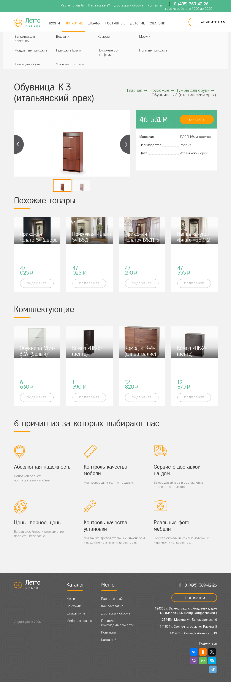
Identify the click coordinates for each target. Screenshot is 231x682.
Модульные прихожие (31, 50)
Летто (33, 22)
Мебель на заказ (79, 621)
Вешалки (62, 37)
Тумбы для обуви (27, 64)
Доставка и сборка (128, 5)
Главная (137, 90)
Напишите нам (194, 598)
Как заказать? (99, 5)
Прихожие (74, 23)
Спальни (158, 23)
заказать (196, 119)
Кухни (54, 23)
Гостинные (115, 23)
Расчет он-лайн (72, 5)
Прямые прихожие (153, 50)
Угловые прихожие (70, 64)
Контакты (154, 5)
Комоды (104, 37)
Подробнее (37, 283)
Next (125, 144)
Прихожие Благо (68, 50)
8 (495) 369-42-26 (191, 4)
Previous (19, 144)
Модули (144, 37)
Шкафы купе (75, 613)
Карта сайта (110, 640)
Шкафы (94, 23)
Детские (137, 23)
